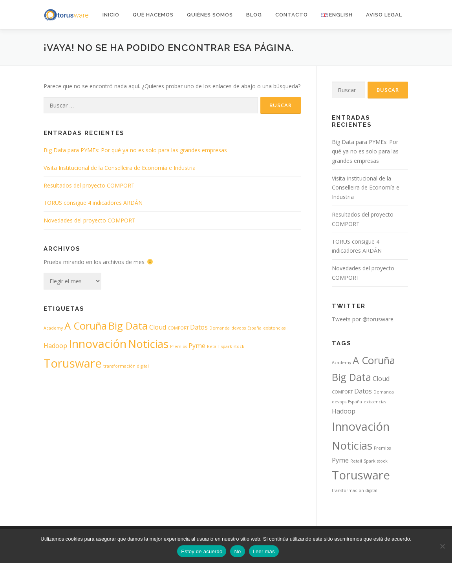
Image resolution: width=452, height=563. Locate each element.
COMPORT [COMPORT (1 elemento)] (178, 328)
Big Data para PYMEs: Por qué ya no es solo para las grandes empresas (135, 150)
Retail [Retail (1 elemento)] (213, 346)
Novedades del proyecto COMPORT (89, 220)
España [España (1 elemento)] (254, 328)
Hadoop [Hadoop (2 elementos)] (55, 345)
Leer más (264, 551)
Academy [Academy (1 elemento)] (53, 328)
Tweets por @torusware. (363, 319)
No (237, 551)
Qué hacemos (153, 15)
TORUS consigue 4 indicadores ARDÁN (93, 202)
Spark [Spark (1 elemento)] (226, 346)
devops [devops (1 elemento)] (238, 328)
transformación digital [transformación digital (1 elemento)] (126, 366)
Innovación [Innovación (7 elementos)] (97, 344)
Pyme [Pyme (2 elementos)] (196, 345)
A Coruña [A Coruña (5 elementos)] (85, 326)
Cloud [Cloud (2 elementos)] (157, 327)
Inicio (110, 15)
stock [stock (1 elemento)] (239, 346)
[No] (442, 546)
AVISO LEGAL (384, 15)
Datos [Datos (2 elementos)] (199, 327)
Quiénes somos (210, 15)
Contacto (291, 15)
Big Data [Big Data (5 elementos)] (128, 326)
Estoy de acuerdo (201, 551)
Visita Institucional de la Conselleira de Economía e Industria (120, 167)
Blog (254, 15)
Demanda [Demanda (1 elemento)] (219, 328)
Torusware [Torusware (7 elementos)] (73, 363)
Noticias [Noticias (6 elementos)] (148, 343)
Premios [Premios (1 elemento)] (178, 346)
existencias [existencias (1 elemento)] (274, 328)
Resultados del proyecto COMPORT (89, 185)
